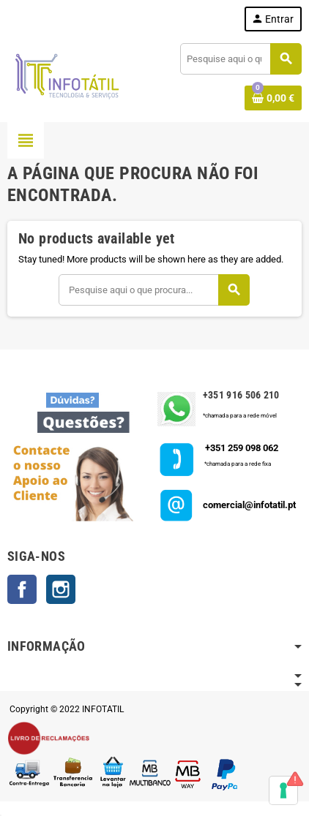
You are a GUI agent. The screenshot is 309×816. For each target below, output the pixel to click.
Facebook (22, 589)
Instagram (60, 589)
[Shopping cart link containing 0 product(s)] (273, 98)
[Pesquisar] (240, 59)
